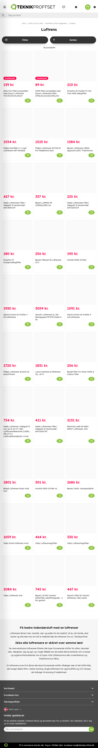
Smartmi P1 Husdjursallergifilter (12, 261)
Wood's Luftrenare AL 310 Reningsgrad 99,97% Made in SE (48, 317)
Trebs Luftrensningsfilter (46, 543)
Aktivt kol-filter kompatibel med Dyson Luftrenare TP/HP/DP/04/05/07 (15, 93)
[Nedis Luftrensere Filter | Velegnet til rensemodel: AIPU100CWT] (81, 178)
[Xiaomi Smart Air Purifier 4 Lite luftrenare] (81, 290)
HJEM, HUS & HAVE (35, 23)
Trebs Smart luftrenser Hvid (15, 543)
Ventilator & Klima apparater (56, 23)
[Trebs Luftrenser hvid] (17, 570)
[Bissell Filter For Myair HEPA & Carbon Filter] (81, 347)
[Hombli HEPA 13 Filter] (81, 235)
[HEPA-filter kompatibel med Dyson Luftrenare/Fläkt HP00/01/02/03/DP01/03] (49, 66)
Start (24, 23)
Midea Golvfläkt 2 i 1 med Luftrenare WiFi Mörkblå (15, 149)
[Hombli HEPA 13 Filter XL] (49, 463)
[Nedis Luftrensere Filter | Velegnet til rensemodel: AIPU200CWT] (49, 401)
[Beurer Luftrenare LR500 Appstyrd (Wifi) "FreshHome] (81, 123)
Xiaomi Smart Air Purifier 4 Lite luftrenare (79, 315)
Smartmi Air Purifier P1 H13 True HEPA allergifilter (79, 92)
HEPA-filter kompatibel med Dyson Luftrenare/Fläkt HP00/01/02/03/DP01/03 (48, 93)
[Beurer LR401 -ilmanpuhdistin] (81, 463)
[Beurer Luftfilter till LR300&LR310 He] (49, 178)
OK (91, 729)
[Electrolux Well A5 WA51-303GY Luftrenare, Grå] (81, 401)
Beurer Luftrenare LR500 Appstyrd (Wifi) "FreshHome (80, 149)
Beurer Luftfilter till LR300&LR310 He (43, 204)
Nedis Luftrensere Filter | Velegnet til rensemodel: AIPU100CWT (78, 205)
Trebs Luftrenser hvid (12, 595)
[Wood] (49, 290)
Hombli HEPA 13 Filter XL (46, 488)
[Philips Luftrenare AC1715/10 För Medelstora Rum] (49, 123)
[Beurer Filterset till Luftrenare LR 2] (49, 235)
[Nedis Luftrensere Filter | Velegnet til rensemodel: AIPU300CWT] (17, 178)
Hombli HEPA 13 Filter (76, 260)
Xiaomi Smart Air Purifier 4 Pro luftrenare (15, 315)
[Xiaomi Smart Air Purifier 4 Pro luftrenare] (17, 290)
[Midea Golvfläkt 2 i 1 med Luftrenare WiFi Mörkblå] (17, 123)
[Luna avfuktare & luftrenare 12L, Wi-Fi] (49, 347)
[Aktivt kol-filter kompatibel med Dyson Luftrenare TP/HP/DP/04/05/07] (17, 66)
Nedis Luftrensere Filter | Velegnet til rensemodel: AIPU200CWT (46, 429)
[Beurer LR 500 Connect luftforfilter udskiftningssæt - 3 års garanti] (49, 570)
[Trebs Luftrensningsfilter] (49, 518)
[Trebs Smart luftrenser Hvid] (17, 518)
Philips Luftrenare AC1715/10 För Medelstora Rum (48, 149)
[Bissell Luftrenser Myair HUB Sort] (17, 463)
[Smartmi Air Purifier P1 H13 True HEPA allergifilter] (81, 66)
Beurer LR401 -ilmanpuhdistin (80, 488)
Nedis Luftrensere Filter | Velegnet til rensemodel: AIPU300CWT (14, 205)
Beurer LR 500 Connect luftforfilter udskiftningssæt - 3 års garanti (48, 598)
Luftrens (72, 23)
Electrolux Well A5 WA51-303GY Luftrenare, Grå (78, 427)
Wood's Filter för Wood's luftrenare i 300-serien (78, 596)
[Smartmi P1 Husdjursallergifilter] (17, 235)
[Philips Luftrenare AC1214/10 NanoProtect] (17, 347)
